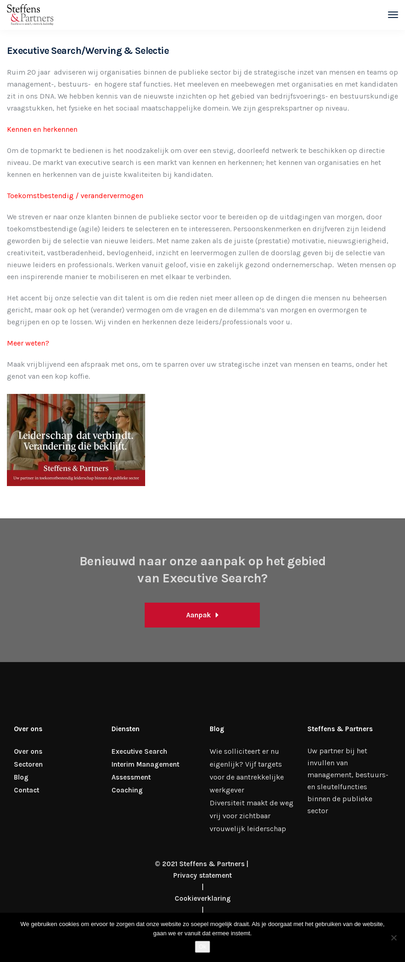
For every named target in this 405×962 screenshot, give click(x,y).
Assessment (131, 777)
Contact (26, 790)
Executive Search (139, 751)
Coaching (127, 790)
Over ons (28, 751)
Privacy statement (202, 875)
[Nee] (393, 937)
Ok (202, 946)
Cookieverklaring (203, 898)
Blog (21, 777)
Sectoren (28, 764)
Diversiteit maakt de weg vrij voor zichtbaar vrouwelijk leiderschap (251, 815)
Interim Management (145, 764)
